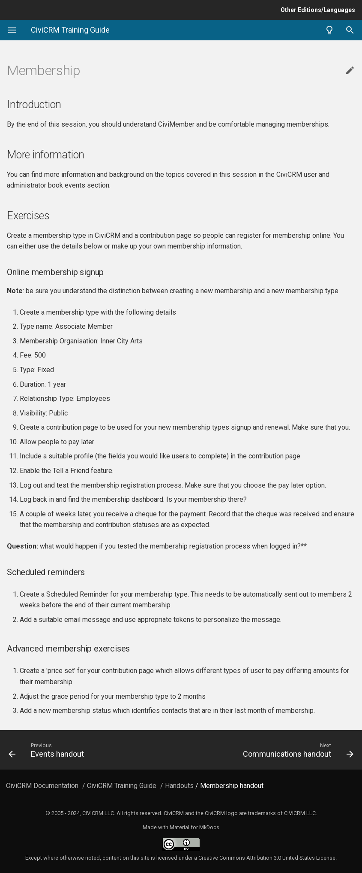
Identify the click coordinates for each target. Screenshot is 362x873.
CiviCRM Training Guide (121, 786)
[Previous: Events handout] (91, 750)
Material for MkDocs (194, 827)
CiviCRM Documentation (42, 786)
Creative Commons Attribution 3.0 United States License (266, 858)
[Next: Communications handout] (271, 750)
